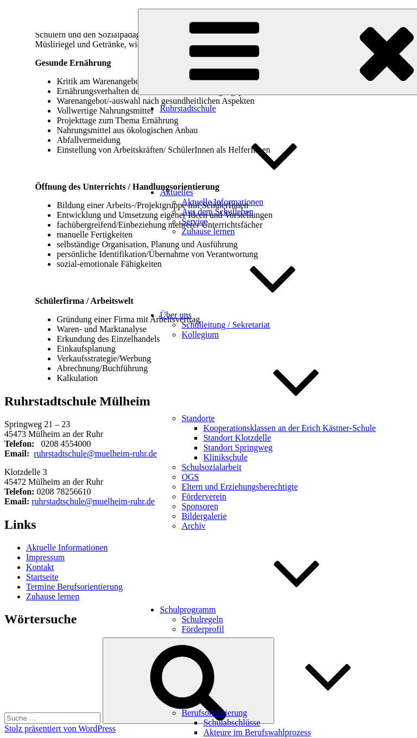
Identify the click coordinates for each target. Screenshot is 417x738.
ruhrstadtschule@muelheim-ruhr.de (95, 453)
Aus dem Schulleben (217, 211)
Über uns (257, 315)
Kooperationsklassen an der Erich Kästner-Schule (289, 428)
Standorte (279, 418)
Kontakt (40, 567)
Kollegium (199, 334)
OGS (190, 476)
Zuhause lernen (208, 231)
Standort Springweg (238, 447)
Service (194, 221)
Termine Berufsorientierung (74, 586)
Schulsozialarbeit (211, 467)
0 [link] (43, 443)
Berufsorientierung (295, 712)
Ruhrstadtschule (188, 108)
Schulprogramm (269, 609)
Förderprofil (202, 629)
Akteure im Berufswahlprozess (257, 732)
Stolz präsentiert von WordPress (60, 728)
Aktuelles (258, 192)
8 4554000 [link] (72, 443)
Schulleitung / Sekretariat (225, 324)
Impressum (45, 557)
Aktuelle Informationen (222, 202)
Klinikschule (225, 457)
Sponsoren (199, 506)
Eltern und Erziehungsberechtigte (239, 486)
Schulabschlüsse (231, 722)
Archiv (193, 525)
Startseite (42, 576)
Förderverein (203, 496)
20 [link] (49, 443)
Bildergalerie (203, 516)
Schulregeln (202, 619)
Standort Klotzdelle (237, 437)
